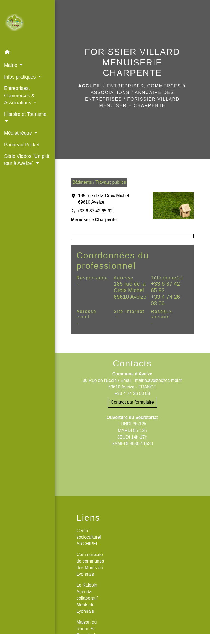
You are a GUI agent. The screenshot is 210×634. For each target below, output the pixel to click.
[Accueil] (27, 23)
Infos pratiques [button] (20, 77)
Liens (88, 518)
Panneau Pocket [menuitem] (21, 144)
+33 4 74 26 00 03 (132, 393)
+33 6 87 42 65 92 (94, 211)
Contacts (132, 363)
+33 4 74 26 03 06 (165, 300)
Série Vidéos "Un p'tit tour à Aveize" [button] (26, 159)
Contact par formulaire (132, 402)
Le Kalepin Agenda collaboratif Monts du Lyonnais (87, 598)
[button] (27, 53)
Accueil (89, 86)
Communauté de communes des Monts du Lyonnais (90, 564)
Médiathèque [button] (18, 133)
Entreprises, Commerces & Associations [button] (19, 95)
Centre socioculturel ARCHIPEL (89, 537)
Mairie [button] (11, 65)
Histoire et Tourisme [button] (25, 114)
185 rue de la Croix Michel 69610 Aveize (103, 198)
